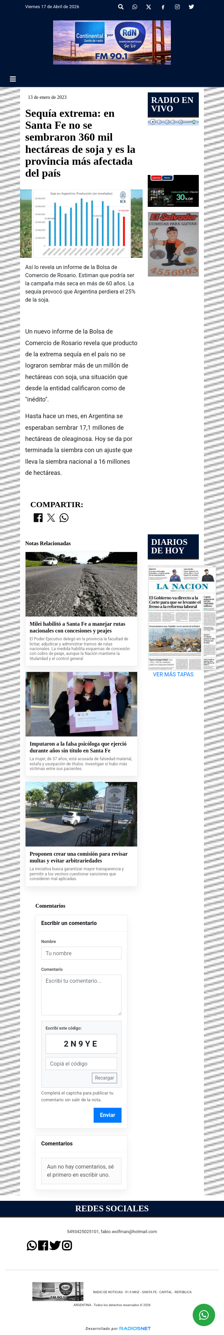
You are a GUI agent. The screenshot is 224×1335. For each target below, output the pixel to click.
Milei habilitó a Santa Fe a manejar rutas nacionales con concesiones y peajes (77, 627)
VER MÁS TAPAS (173, 674)
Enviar (107, 1115)
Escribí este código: (64, 1028)
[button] (121, 7)
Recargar (104, 1078)
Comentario (52, 969)
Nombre (48, 941)
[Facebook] (163, 7)
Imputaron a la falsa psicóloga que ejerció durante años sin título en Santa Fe (78, 747)
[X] (149, 7)
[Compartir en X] (51, 518)
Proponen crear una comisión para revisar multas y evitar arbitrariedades (79, 857)
